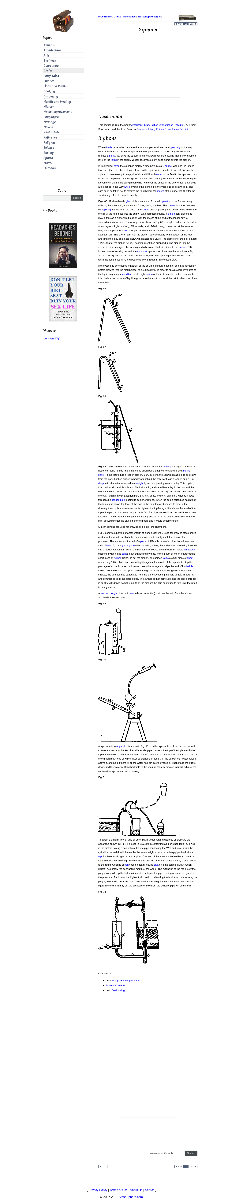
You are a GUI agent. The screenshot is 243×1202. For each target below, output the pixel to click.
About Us (136, 1190)
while (127, 186)
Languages (51, 117)
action (149, 274)
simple (171, 213)
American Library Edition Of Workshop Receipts (157, 125)
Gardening (50, 96)
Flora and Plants (55, 86)
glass (128, 201)
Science (48, 148)
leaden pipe (118, 499)
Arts (46, 55)
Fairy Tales (51, 76)
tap (100, 856)
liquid (114, 159)
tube (146, 209)
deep (101, 483)
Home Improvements (57, 112)
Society (48, 153)
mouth (160, 191)
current (171, 205)
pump (112, 155)
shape (168, 166)
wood (109, 545)
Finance (48, 81)
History (48, 107)
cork (126, 230)
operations (167, 201)
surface (183, 247)
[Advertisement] (148, 71)
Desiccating (118, 990)
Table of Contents (115, 985)
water (159, 174)
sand (124, 553)
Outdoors (50, 168)
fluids (109, 147)
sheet (190, 558)
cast (156, 864)
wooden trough (108, 593)
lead (132, 593)
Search (150, 1190)
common (142, 251)
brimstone (189, 549)
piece (143, 541)
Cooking (49, 91)
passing (175, 147)
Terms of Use (119, 1190)
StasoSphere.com (131, 1197)
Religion (49, 143)
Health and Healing (57, 102)
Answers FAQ (52, 338)
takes (166, 558)
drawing (167, 466)
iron (127, 864)
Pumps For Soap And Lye (126, 980)
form (116, 166)
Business (49, 61)
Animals (49, 45)
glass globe (128, 545)
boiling (186, 470)
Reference (50, 137)
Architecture (52, 50)
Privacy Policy (97, 1190)
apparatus (121, 746)
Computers (51, 66)
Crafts (47, 71)
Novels (48, 127)
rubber (117, 558)
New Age (49, 122)
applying (106, 209)
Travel (47, 163)
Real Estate (51, 132)
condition (127, 274)
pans (101, 474)
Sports (48, 158)
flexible (189, 566)
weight (140, 483)
